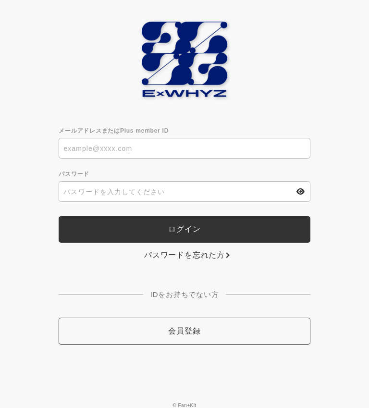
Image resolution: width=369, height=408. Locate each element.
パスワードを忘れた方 (184, 255)
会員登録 (184, 331)
